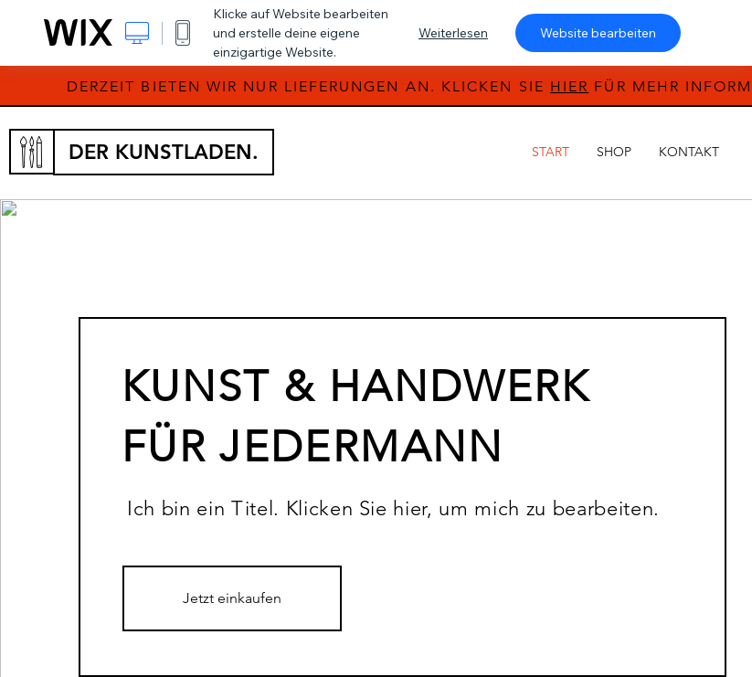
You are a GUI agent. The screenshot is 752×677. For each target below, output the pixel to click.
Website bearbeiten (598, 33)
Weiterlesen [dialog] (453, 33)
